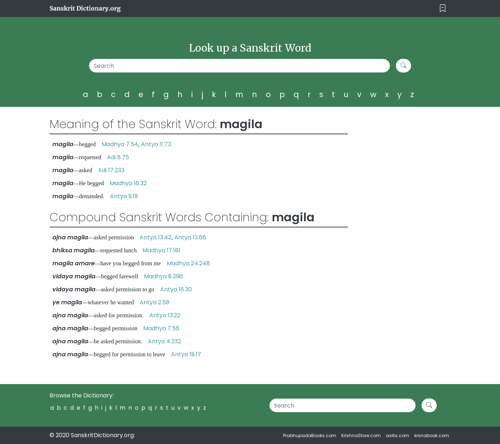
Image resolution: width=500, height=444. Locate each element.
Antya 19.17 (186, 354)
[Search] (239, 66)
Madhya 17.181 (161, 250)
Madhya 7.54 (120, 144)
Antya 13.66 (190, 237)
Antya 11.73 (156, 144)
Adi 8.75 (118, 157)
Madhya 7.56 (161, 328)
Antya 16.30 (176, 289)
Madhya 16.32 (128, 183)
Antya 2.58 (155, 302)
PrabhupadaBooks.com (309, 435)
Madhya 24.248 (188, 263)
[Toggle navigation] (443, 8)
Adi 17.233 (111, 170)
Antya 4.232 (164, 341)
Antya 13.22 (164, 315)
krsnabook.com (431, 435)
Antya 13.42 (155, 237)
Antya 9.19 (124, 196)
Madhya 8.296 (163, 276)
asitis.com (397, 435)
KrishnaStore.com (361, 435)
